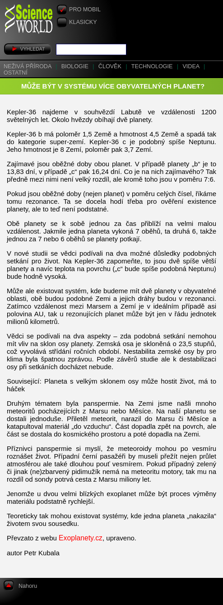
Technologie (152, 66)
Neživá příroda (28, 66)
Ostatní (16, 73)
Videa (191, 66)
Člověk (110, 66)
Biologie (75, 66)
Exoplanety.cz (80, 538)
